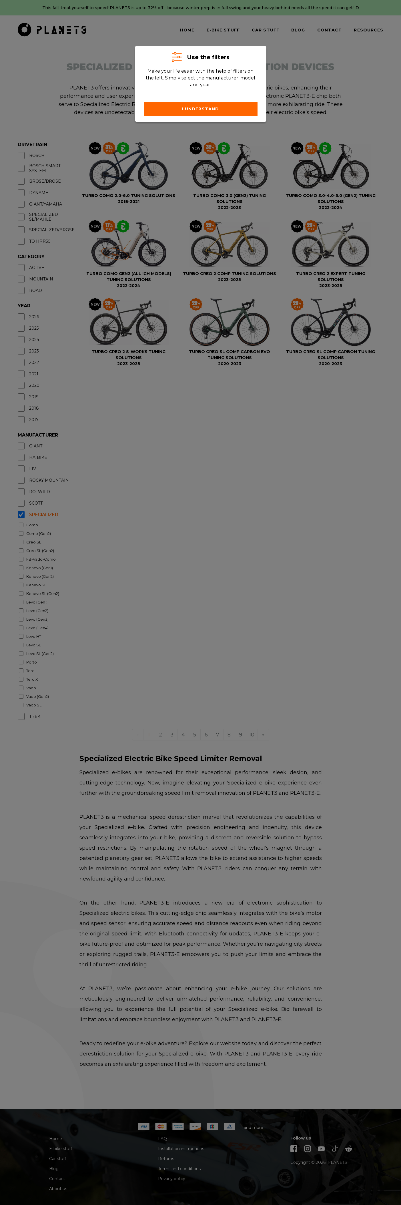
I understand (200, 108)
